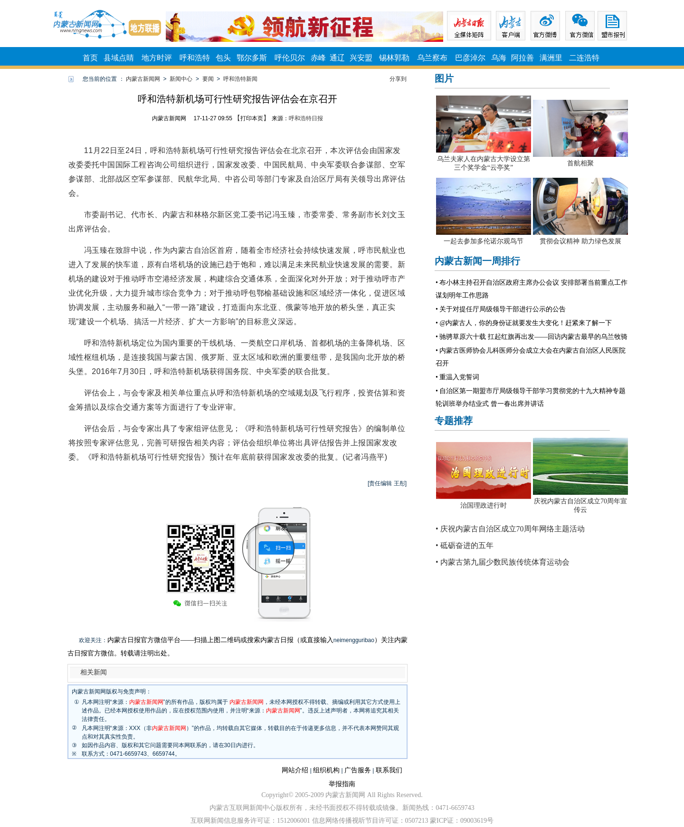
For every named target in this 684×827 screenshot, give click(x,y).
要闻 (208, 79)
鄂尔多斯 (252, 58)
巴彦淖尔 (470, 58)
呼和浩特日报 (306, 118)
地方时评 (157, 58)
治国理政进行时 (483, 505)
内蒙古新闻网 (143, 79)
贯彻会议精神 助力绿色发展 (580, 241)
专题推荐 (454, 420)
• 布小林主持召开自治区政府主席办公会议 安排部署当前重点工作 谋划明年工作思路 (531, 289)
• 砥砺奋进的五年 (465, 545)
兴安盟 (361, 58)
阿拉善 (522, 58)
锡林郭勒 (394, 58)
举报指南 (342, 784)
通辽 (337, 58)
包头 (223, 58)
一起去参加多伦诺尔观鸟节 (483, 241)
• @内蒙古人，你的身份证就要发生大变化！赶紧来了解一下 (524, 323)
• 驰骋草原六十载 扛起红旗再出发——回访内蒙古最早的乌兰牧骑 (531, 336)
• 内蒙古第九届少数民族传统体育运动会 (503, 562)
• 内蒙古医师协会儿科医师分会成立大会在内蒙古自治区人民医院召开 (531, 357)
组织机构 (326, 770)
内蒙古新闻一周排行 (477, 261)
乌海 (498, 58)
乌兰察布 (432, 58)
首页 (90, 58)
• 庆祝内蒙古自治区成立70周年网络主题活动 (510, 529)
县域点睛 (119, 58)
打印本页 (251, 118)
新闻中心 (181, 79)
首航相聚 (580, 163)
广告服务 (357, 770)
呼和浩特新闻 (240, 79)
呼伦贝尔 (290, 58)
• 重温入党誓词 (457, 377)
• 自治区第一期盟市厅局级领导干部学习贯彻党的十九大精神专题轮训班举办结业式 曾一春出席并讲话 (531, 397)
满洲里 (551, 58)
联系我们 (389, 770)
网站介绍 (295, 770)
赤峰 (318, 58)
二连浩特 (584, 58)
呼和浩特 (195, 58)
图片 (444, 78)
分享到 (398, 79)
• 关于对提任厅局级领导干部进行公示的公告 (501, 309)
